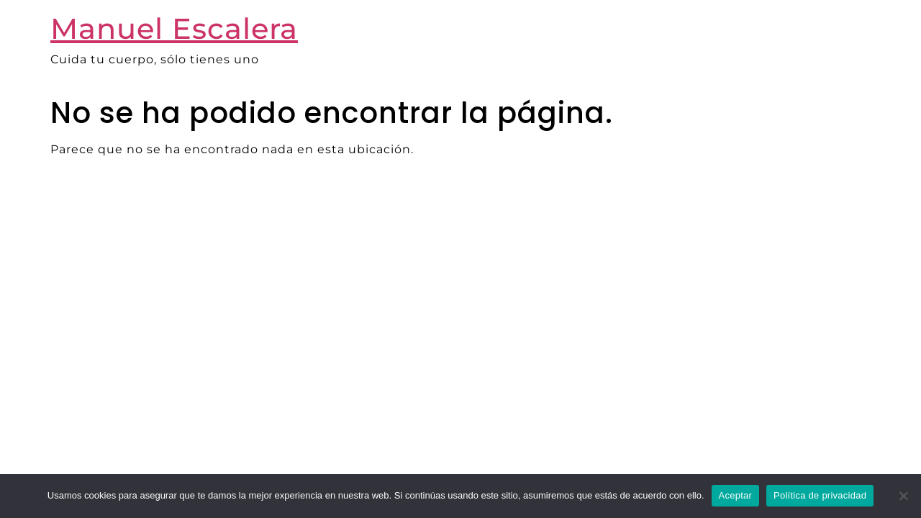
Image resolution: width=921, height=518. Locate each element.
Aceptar (736, 495)
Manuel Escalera (174, 28)
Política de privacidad (819, 495)
